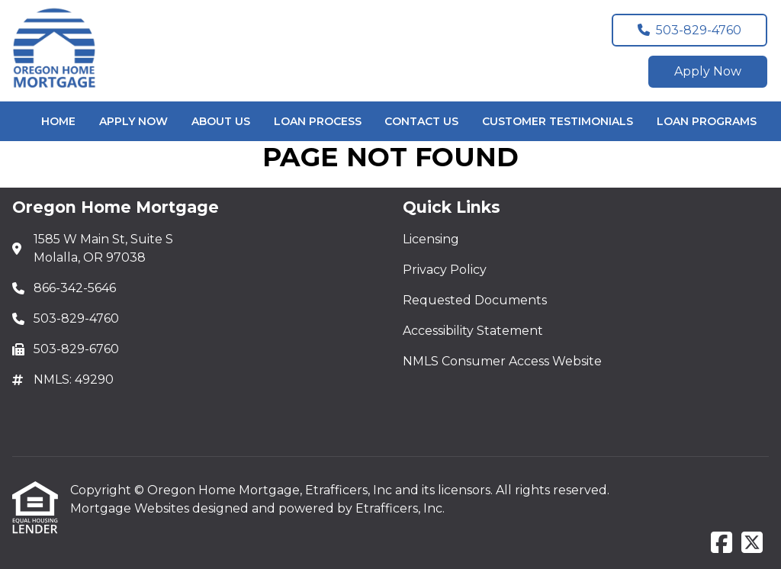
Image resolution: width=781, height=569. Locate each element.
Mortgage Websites (131, 508)
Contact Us (421, 121)
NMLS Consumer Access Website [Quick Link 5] (502, 361)
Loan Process (318, 121)
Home (58, 121)
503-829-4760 (689, 30)
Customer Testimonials (557, 121)
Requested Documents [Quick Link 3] (475, 300)
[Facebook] (721, 543)
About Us (220, 121)
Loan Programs (707, 121)
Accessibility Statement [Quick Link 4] (473, 330)
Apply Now (707, 71)
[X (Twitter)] (752, 543)
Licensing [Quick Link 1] (431, 239)
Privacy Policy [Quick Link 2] (445, 269)
